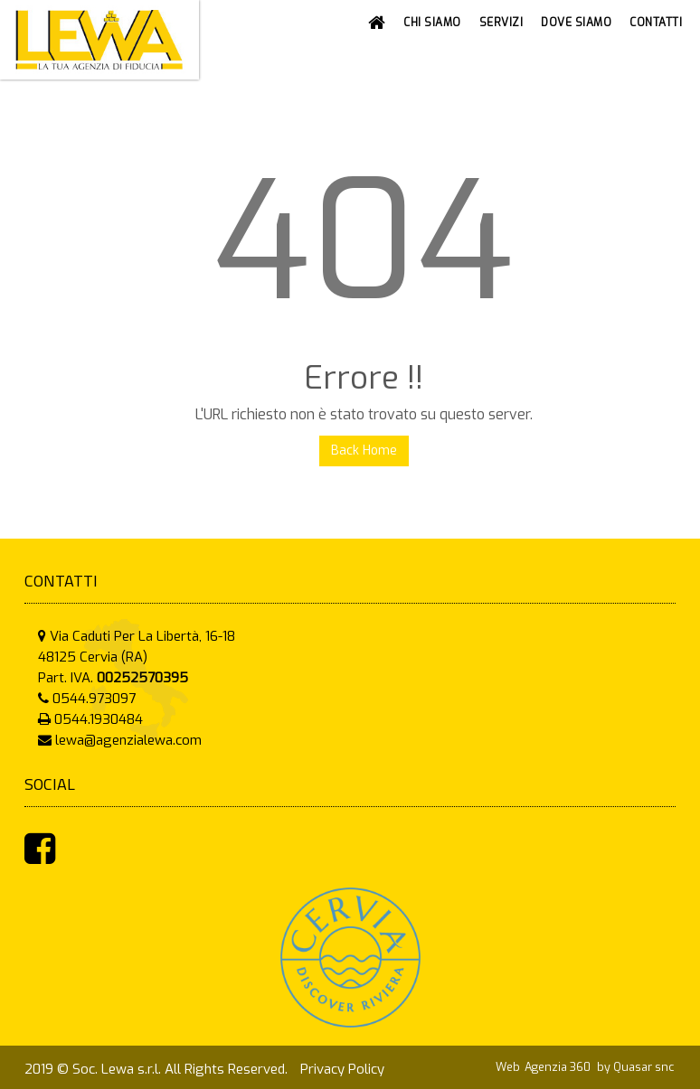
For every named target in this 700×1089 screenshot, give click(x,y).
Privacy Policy (342, 1069)
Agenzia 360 (559, 1067)
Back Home (364, 450)
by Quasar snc (635, 1067)
